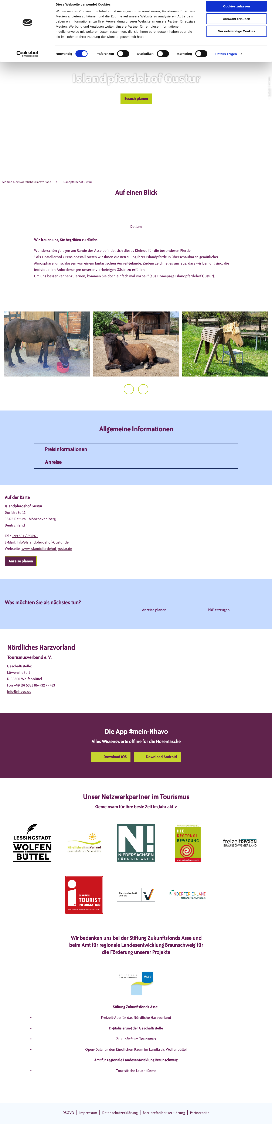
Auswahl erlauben (236, 23)
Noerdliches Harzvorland (35, 182)
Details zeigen (226, 58)
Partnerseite (199, 1113)
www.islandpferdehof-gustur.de (46, 549)
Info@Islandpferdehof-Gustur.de (43, 542)
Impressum (88, 1113)
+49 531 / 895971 (25, 536)
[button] (136, 98)
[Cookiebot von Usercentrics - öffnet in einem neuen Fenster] (27, 58)
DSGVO (68, 1113)
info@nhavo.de (19, 692)
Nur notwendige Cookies (236, 35)
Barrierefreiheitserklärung (164, 1113)
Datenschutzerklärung (120, 1113)
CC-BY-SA (269, 92)
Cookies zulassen (236, 10)
